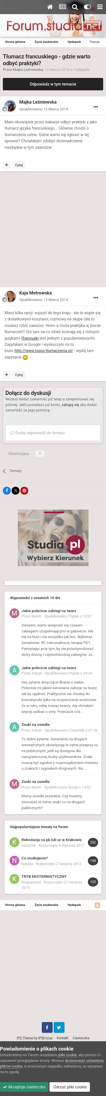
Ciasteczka (81, 1038)
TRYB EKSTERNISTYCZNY (43, 876)
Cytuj (19, 165)
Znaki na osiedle (35, 724)
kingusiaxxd (31, 882)
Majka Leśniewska (28, 69)
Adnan (37, 673)
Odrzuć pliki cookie (70, 1087)
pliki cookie (67, 1055)
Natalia (27, 864)
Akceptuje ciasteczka (24, 1087)
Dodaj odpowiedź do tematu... (39, 433)
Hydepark (81, 69)
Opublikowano (43, 109)
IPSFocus (45, 1038)
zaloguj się (70, 405)
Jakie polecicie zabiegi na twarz (48, 610)
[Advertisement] (53, 230)
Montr (37, 616)
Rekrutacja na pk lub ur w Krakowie (51, 839)
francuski (30, 338)
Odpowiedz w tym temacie (53, 84)
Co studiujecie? (34, 858)
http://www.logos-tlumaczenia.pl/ (43, 350)
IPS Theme (25, 1038)
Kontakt (62, 1038)
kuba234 (28, 845)
